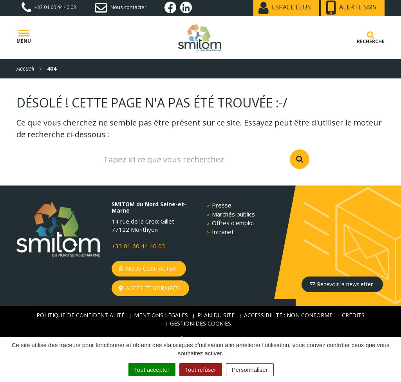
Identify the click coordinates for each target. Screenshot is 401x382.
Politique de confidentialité (80, 315)
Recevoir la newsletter (341, 284)
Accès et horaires (149, 288)
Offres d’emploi (233, 223)
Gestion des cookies (200, 323)
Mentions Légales (161, 315)
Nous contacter (147, 268)
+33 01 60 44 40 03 (138, 246)
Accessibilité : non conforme (288, 315)
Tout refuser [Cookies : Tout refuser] (200, 369)
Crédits (353, 315)
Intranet (223, 232)
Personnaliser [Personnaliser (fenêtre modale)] (250, 369)
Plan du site (216, 315)
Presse (221, 205)
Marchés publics (233, 214)
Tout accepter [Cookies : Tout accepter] (152, 369)
